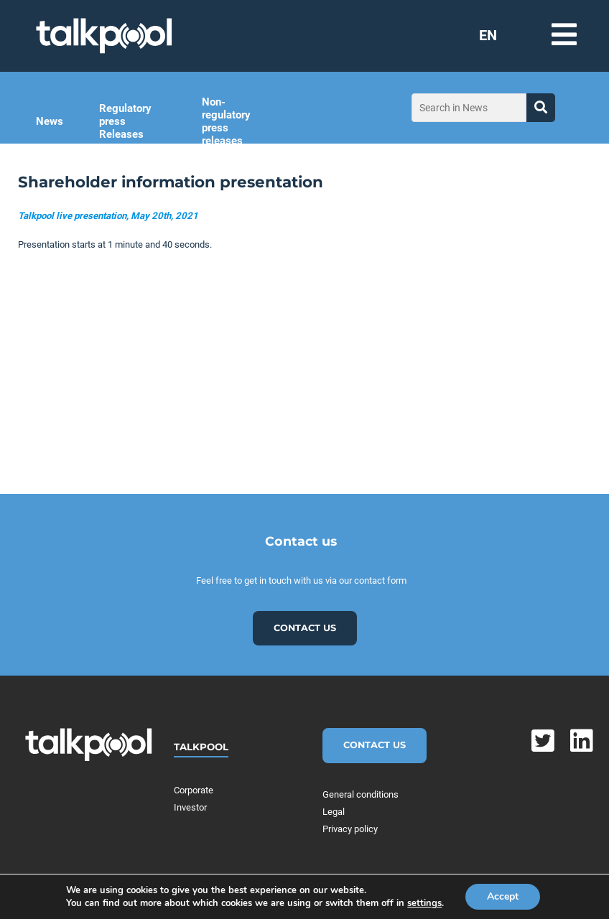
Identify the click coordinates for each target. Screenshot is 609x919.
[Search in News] (469, 107)
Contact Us (374, 745)
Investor (190, 807)
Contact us (305, 627)
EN (488, 35)
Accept (503, 896)
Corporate (193, 790)
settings (424, 903)
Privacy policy (350, 829)
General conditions (360, 794)
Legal (333, 811)
